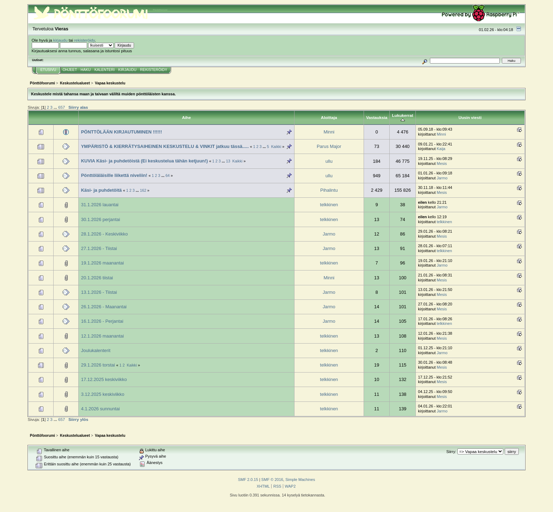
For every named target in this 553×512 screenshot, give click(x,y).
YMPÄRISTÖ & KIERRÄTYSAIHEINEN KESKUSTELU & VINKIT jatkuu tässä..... (165, 146)
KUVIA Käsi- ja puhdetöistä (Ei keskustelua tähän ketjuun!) (144, 160)
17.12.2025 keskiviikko (104, 379)
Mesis (442, 163)
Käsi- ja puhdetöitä (101, 190)
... (56, 107)
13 (228, 161)
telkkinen (329, 204)
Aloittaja (329, 117)
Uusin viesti (469, 117)
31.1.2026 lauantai (100, 204)
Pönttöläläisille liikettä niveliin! (114, 175)
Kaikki (276, 146)
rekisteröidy (84, 40)
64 (167, 175)
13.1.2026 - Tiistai (99, 292)
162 (143, 190)
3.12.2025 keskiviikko (102, 394)
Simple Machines (300, 479)
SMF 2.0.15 (248, 479)
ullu (329, 161)
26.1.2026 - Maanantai (104, 306)
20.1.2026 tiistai (97, 277)
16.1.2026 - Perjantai (102, 321)
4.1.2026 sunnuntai (100, 408)
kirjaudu (60, 40)
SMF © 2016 (272, 479)
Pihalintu (329, 190)
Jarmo (442, 178)
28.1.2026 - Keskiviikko (104, 234)
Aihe (186, 117)
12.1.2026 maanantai (102, 336)
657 (61, 107)
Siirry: (451, 452)
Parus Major (329, 146)
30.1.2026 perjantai (100, 219)
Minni (328, 132)
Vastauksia (376, 117)
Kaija (441, 149)
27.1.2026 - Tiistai (99, 248)
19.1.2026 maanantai (102, 263)
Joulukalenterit (95, 350)
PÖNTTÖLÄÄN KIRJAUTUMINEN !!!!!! (121, 132)
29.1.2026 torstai (98, 365)
